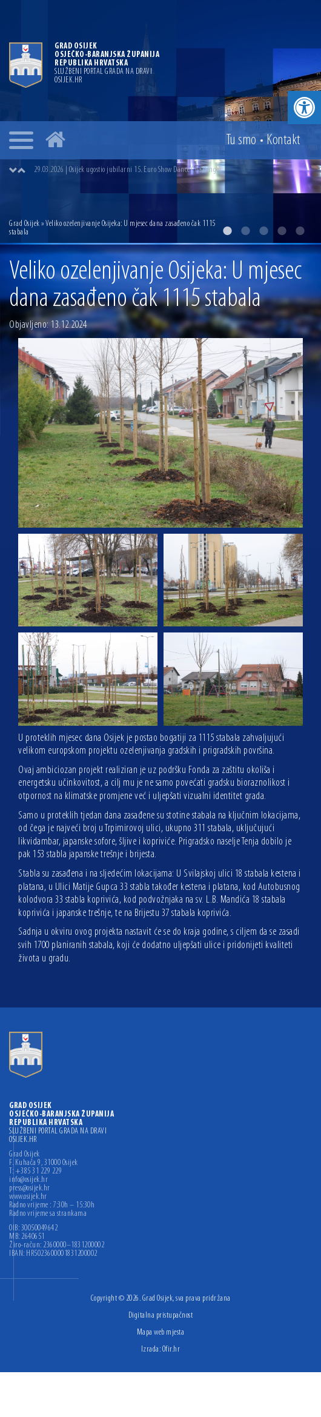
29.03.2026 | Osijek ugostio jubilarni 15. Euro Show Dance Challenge (126, 169)
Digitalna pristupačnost (160, 1315)
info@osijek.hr (28, 1180)
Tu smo (241, 140)
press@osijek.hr (29, 1188)
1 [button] (227, 231)
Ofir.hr (171, 1349)
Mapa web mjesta (161, 1332)
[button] (304, 107)
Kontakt (283, 140)
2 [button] (245, 231)
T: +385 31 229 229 (35, 1171)
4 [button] (282, 231)
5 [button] (300, 231)
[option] (172, 170)
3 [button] (263, 231)
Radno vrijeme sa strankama (48, 1214)
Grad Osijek (24, 223)
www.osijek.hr (28, 1197)
